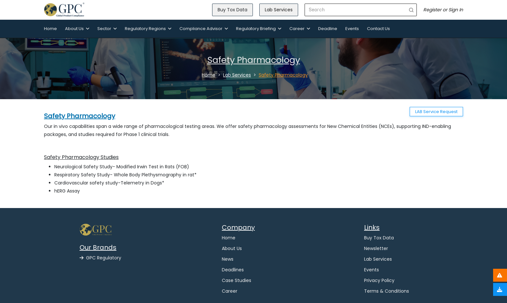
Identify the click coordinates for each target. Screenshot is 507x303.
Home (50, 29)
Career (299, 29)
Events (352, 29)
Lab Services (279, 9)
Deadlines (233, 269)
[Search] (355, 10)
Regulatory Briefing (258, 29)
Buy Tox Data (232, 9)
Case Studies (236, 280)
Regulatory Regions (148, 29)
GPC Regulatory (100, 258)
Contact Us (378, 29)
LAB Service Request (436, 112)
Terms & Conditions (386, 291)
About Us (77, 29)
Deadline (327, 29)
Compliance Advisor (203, 29)
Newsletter (376, 248)
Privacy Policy (379, 280)
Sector (107, 29)
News (227, 259)
